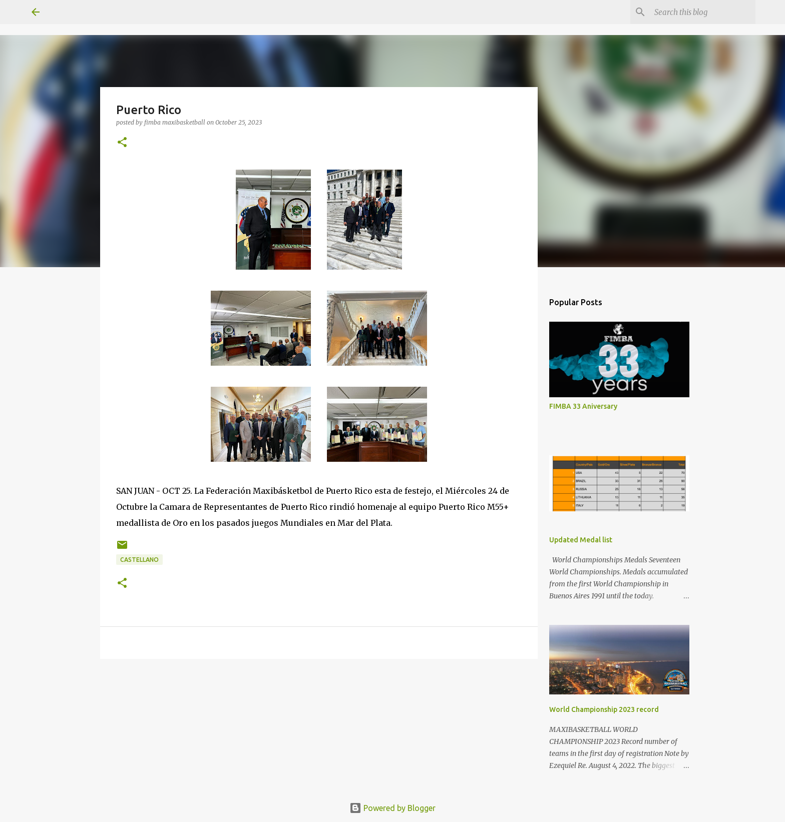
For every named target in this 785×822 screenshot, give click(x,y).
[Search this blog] (702, 12)
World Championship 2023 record (604, 709)
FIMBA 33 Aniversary (583, 406)
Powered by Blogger (392, 807)
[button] (122, 143)
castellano (139, 559)
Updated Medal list (580, 540)
